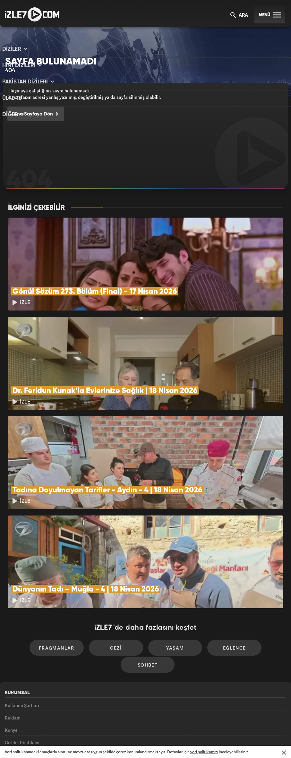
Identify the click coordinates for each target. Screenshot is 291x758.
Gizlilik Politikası (22, 683)
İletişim (12, 698)
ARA (239, 15)
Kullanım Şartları (22, 639)
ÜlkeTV (143, 742)
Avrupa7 (118, 742)
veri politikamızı (204, 751)
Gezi (91, 599)
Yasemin (221, 742)
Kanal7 (62, 742)
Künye (11, 669)
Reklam (13, 654)
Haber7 (180, 742)
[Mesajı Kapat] (284, 752)
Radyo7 (90, 742)
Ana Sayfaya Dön (34, 114)
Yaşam (145, 599)
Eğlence (200, 599)
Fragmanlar (36, 599)
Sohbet (255, 599)
